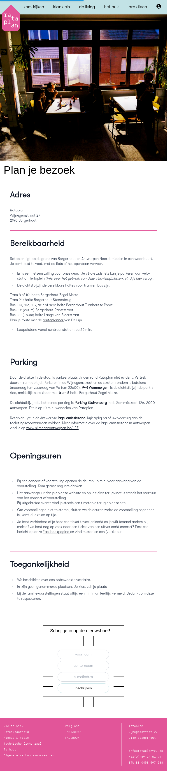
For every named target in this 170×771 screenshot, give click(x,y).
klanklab (61, 6)
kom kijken (33, 6)
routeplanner (53, 320)
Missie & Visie (16, 738)
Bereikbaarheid (16, 732)
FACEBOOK (72, 738)
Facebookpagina (56, 532)
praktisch (137, 6)
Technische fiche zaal (23, 744)
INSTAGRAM (73, 732)
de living (87, 6)
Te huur (10, 749)
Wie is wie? (13, 726)
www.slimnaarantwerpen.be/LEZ (52, 428)
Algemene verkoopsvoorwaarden (29, 755)
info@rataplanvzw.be (146, 751)
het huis (111, 6)
